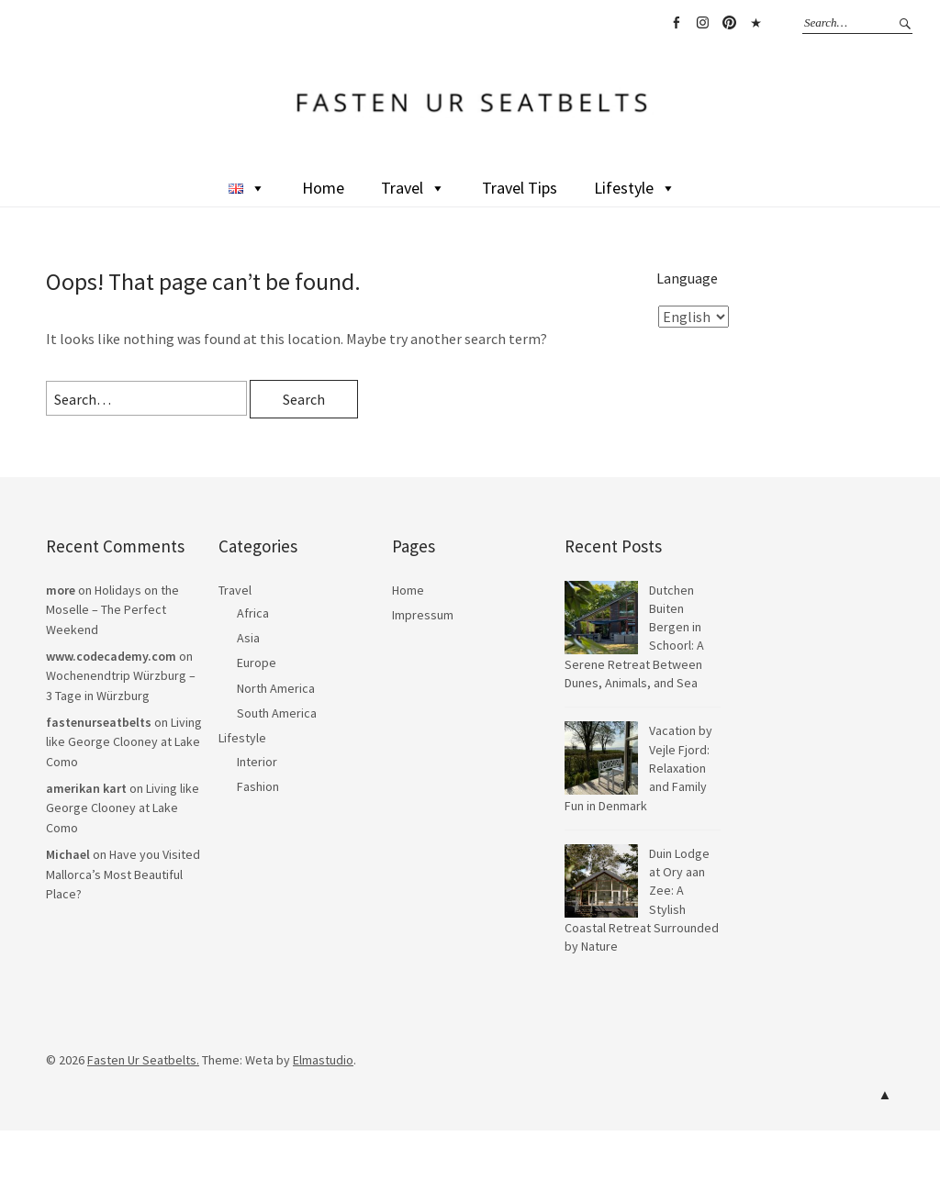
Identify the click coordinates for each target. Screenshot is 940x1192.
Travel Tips (519, 187)
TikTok (755, 23)
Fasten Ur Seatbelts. (143, 1060)
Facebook (675, 23)
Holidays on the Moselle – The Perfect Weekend (112, 610)
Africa (253, 613)
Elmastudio (323, 1060)
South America (277, 713)
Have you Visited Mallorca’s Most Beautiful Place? (123, 874)
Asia (248, 637)
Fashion (258, 786)
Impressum (422, 615)
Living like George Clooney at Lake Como (124, 742)
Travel (413, 187)
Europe (256, 662)
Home (323, 187)
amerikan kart (86, 788)
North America (276, 688)
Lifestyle (635, 187)
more (60, 590)
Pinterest (729, 23)
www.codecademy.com (111, 656)
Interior (257, 761)
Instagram (702, 23)
